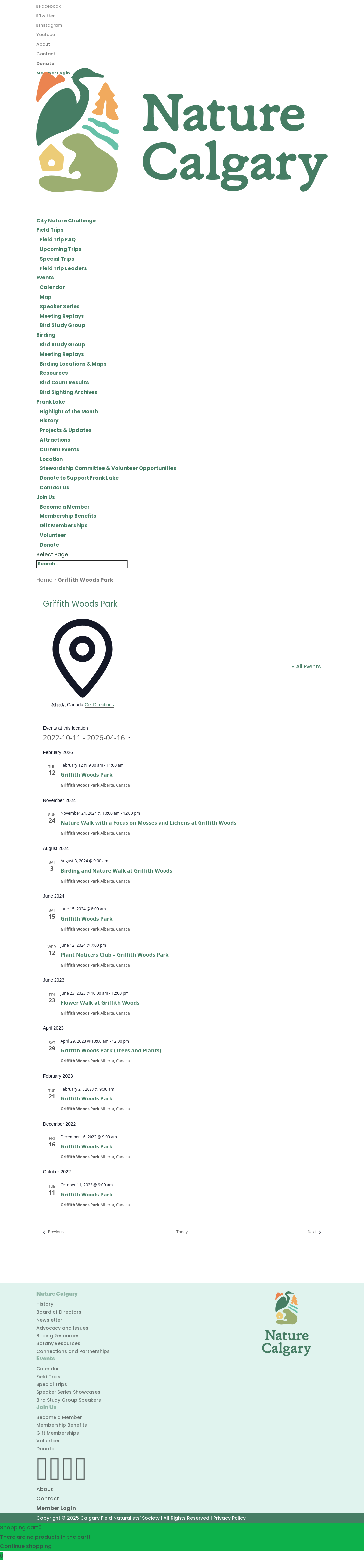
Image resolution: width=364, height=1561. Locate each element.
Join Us (45, 497)
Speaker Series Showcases (68, 1392)
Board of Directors (58, 1312)
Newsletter (49, 1320)
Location (51, 459)
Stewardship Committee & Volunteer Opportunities (108, 468)
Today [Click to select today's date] (182, 1232)
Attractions (55, 439)
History (49, 420)
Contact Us (54, 487)
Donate (45, 63)
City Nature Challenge (66, 220)
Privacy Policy (229, 1518)
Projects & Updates (65, 430)
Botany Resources (58, 1343)
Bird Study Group (62, 325)
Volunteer (53, 535)
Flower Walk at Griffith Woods (100, 1002)
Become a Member (65, 506)
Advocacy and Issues (62, 1328)
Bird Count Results (64, 382)
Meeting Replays (62, 316)
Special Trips (57, 258)
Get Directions (99, 704)
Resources (54, 372)
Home (44, 580)
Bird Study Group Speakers (68, 1400)
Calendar (52, 287)
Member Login (56, 1508)
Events (45, 277)
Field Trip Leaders (63, 268)
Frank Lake (50, 401)
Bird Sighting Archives (68, 392)
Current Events (59, 449)
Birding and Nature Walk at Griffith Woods (116, 870)
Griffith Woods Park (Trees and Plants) (111, 1050)
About (43, 44)
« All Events (306, 666)
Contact (45, 54)
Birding (45, 334)
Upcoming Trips (61, 249)
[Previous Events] (53, 1232)
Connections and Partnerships (73, 1351)
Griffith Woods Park (87, 774)
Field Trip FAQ (58, 239)
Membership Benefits (68, 515)
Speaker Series (60, 306)
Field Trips (50, 229)
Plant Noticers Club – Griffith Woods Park (115, 954)
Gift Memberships (64, 525)
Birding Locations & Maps (73, 363)
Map (46, 296)
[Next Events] (314, 1232)
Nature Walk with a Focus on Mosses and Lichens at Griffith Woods (149, 822)
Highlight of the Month (69, 411)
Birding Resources (58, 1335)
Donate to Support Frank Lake (79, 477)
